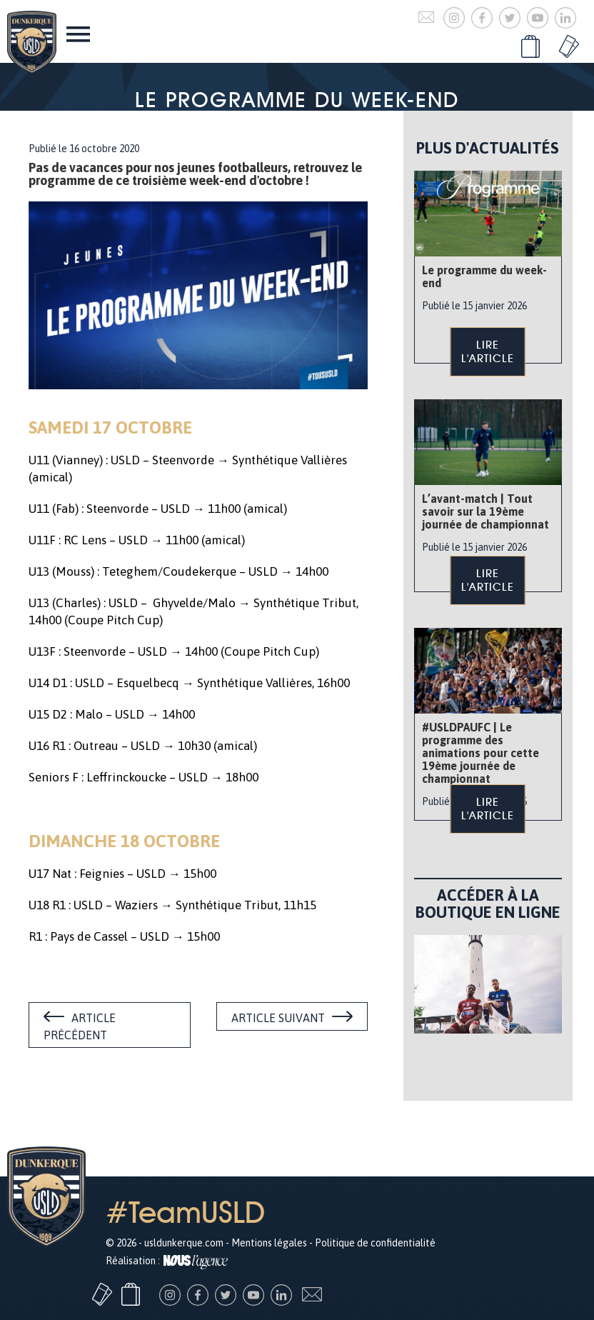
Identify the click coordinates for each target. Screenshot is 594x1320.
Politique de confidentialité (375, 1243)
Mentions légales (269, 1243)
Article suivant (278, 1017)
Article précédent (80, 1026)
